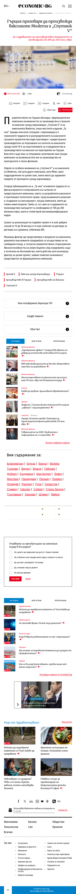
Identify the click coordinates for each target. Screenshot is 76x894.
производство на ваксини (50, 279)
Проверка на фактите (27, 847)
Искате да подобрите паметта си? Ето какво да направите (44, 611)
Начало (23, 13)
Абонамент (22, 850)
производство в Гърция (18, 279)
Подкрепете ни (53, 865)
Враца (37, 468)
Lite (30, 826)
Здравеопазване (45, 13)
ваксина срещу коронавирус (35, 274)
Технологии (11, 826)
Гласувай (15, 579)
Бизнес (32, 821)
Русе (38, 484)
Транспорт (25, 415)
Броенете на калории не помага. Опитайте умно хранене (54, 750)
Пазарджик (29, 479)
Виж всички (67, 722)
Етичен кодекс (24, 858)
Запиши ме (63, 810)
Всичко (8, 832)
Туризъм (24, 402)
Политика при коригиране (58, 854)
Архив (28, 579)
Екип (49, 847)
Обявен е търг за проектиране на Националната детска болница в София (53, 783)
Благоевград (15, 463)
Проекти (57, 826)
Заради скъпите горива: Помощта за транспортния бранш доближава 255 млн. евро (43, 421)
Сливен (12, 489)
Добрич (12, 473)
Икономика (11, 821)
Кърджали (26, 473)
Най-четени (36, 341)
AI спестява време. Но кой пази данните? (42, 623)
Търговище (14, 494)
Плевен (57, 479)
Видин (25, 468)
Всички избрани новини (58, 443)
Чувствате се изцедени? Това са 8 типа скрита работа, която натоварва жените (19, 783)
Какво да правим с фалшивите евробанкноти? (45, 392)
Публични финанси (28, 347)
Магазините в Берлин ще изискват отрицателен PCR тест (39, 704)
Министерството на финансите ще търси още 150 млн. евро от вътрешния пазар (44, 379)
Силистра (51, 484)
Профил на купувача (26, 865)
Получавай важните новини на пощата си (34, 808)
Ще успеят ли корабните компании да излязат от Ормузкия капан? (45, 652)
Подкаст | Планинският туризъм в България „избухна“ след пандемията (45, 406)
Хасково (30, 494)
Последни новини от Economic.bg (55, 675)
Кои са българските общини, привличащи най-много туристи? (43, 665)
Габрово (49, 468)
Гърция (60, 274)
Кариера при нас (25, 862)
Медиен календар (25, 875)
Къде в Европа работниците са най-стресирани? (44, 638)
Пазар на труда (24, 634)
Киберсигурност (24, 620)
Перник (44, 479)
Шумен (43, 494)
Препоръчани (59, 341)
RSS (56, 801)
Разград (27, 484)
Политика (22, 647)
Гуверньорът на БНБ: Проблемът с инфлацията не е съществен (39, 433)
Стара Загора (55, 489)
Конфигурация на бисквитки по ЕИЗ (30, 870)
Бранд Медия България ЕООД (59, 858)
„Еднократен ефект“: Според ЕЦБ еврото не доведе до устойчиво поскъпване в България (44, 353)
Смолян (25, 489)
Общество (32, 13)
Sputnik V (10, 274)
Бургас (31, 463)
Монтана (12, 479)
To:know (24, 388)
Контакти (22, 854)
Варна (42, 463)
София (37, 489)
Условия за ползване (56, 862)
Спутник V (11, 285)
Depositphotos (48, 891)
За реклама (23, 843)
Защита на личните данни (58, 843)
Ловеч (58, 473)
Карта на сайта (53, 850)
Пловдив (12, 484)
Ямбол (55, 494)
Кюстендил (43, 473)
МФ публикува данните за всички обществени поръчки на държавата (45, 365)
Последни (15, 341)
